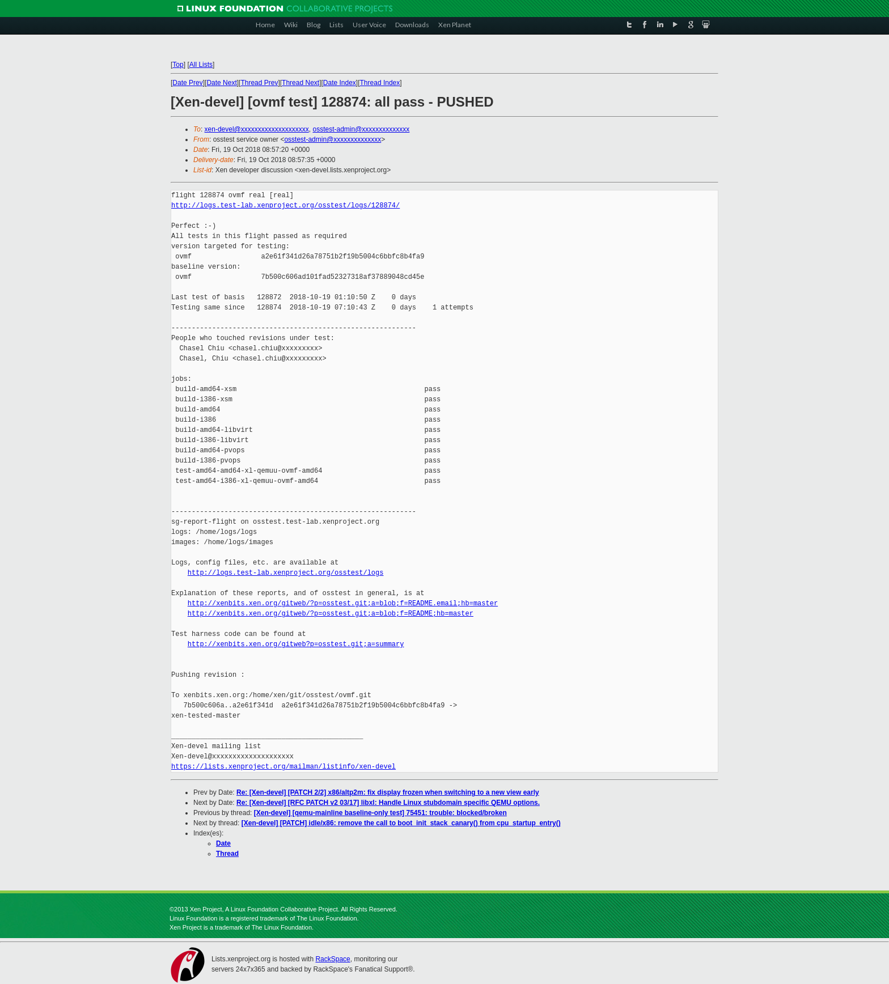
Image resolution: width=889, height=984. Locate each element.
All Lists (201, 65)
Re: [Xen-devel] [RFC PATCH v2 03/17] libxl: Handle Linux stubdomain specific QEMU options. (388, 803)
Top (177, 65)
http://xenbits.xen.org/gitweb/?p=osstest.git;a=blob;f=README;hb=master (330, 613)
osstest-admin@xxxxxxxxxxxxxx (360, 129)
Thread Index (380, 83)
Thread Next (300, 83)
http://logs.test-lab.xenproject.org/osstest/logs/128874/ (285, 205)
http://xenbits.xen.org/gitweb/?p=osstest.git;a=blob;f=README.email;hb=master (343, 603)
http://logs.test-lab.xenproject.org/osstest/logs (286, 573)
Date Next (221, 83)
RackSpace (332, 959)
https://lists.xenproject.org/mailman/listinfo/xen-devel (283, 766)
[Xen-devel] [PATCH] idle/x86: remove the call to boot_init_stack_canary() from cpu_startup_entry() (401, 823)
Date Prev (187, 83)
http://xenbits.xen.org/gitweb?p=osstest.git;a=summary (296, 644)
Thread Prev (259, 83)
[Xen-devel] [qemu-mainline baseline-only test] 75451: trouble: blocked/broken (380, 813)
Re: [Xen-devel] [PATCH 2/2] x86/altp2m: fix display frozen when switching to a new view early (387, 792)
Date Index (339, 83)
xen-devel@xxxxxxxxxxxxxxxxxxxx (257, 129)
